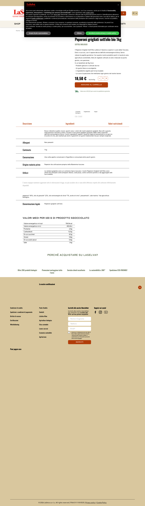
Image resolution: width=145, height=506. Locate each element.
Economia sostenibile (45, 333)
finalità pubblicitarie (38, 18)
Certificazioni (14, 320)
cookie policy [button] (90, 12)
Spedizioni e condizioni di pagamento (21, 312)
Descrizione (27, 123)
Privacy (80, 338)
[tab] (27, 124)
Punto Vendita (43, 308)
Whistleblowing (15, 324)
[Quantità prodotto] (103, 78)
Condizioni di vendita (16, 308)
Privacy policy (90, 502)
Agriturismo (43, 337)
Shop (17, 24)
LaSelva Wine (43, 316)
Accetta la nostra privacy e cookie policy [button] (102, 33)
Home (18, 30)
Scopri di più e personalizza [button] (38, 33)
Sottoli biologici (81, 44)
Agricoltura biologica (45, 320)
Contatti (41, 312)
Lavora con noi (43, 328)
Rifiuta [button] (79, 33)
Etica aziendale (43, 324)
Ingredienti (70, 123)
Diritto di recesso (15, 316)
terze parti (57, 14)
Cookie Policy (102, 502)
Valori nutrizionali (115, 123)
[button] (118, 4)
